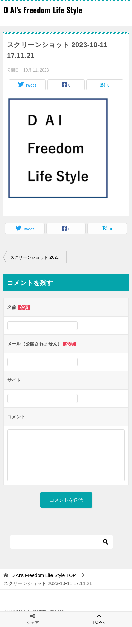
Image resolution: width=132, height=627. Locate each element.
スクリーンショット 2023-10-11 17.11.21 (38, 257)
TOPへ (99, 619)
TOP (43, 575)
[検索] (61, 542)
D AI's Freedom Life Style (43, 10)
